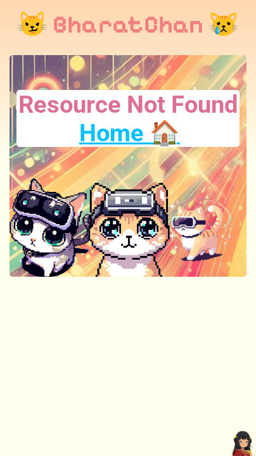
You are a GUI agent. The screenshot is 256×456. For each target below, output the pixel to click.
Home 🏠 (129, 132)
